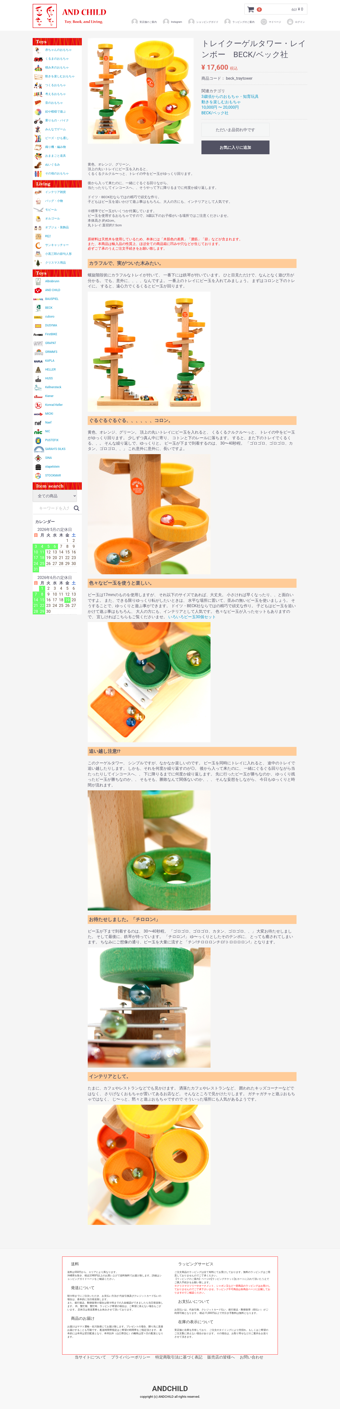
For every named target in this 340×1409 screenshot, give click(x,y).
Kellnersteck (53, 387)
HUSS (49, 378)
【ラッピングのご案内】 (187, 1279)
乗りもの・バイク (57, 120)
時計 (48, 236)
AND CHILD (52, 290)
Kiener (49, 396)
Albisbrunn (52, 281)
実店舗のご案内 (144, 22)
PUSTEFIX (51, 440)
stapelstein (52, 466)
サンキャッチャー (57, 245)
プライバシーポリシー (130, 1357)
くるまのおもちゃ (57, 58)
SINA (48, 458)
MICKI (49, 413)
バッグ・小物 (54, 201)
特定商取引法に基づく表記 (178, 1357)
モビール (51, 209)
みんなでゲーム (55, 129)
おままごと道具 (55, 155)
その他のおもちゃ (57, 173)
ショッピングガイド (203, 22)
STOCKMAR (53, 475)
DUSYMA (51, 325)
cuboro (49, 316)
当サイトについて (90, 1357)
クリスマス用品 (55, 262)
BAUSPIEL (51, 299)
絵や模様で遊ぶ (55, 111)
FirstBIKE (51, 334)
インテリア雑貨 (55, 192)
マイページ (270, 22)
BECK (49, 307)
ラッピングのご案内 (239, 22)
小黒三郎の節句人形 (58, 254)
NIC (47, 431)
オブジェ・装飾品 (57, 227)
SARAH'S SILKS (55, 449)
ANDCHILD (170, 1388)
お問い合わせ (251, 1357)
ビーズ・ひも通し (57, 138)
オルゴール (52, 218)
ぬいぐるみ (52, 164)
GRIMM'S (51, 352)
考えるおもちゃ (55, 94)
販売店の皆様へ (221, 1357)
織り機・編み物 (55, 147)
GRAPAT (50, 343)
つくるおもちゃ (55, 85)
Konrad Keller (54, 405)
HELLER (50, 369)
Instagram (172, 22)
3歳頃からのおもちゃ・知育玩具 (230, 96)
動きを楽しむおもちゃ (60, 76)
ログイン (295, 22)
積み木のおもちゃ (57, 67)
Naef (48, 422)
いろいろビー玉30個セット (192, 617)
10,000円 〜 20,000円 (220, 107)
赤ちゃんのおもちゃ (58, 49)
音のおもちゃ (54, 102)
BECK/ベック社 (214, 113)
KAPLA (49, 360)
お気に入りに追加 (235, 147)
